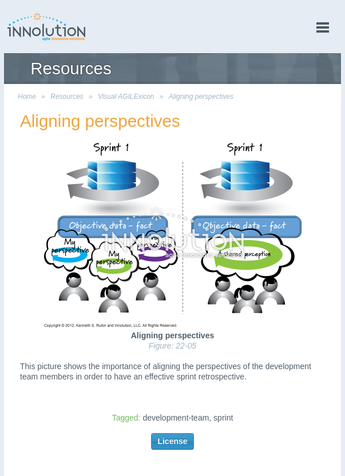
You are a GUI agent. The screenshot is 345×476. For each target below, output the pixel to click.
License (172, 441)
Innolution (47, 26)
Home (27, 97)
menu (322, 27)
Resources (66, 97)
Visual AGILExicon (126, 97)
